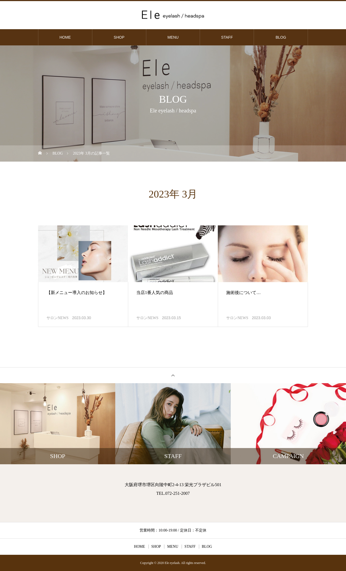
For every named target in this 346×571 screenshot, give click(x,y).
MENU (172, 37)
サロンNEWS (57, 318)
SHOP (119, 37)
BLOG (281, 37)
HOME (65, 37)
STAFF (227, 37)
